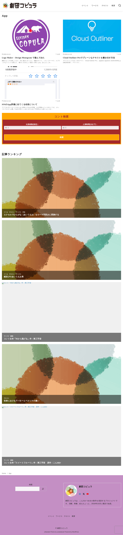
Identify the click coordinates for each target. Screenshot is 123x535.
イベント (85, 5)
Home (4, 473)
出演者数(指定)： (32, 126)
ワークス (95, 5)
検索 (62, 137)
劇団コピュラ (62, 528)
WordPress (75, 532)
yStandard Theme (49, 532)
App (10, 473)
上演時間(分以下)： (90, 126)
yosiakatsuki (60, 532)
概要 (113, 5)
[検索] (119, 5)
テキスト (105, 5)
